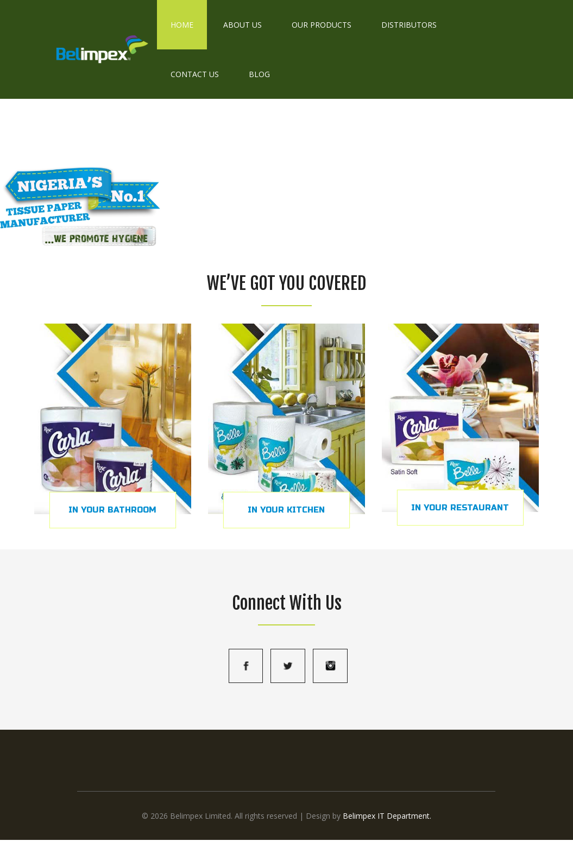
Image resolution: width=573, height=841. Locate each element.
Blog (259, 74)
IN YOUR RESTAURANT (460, 508)
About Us (242, 25)
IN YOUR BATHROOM (112, 510)
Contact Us (195, 74)
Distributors (409, 25)
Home (182, 25)
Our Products (321, 25)
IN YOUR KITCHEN (286, 510)
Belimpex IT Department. (387, 816)
